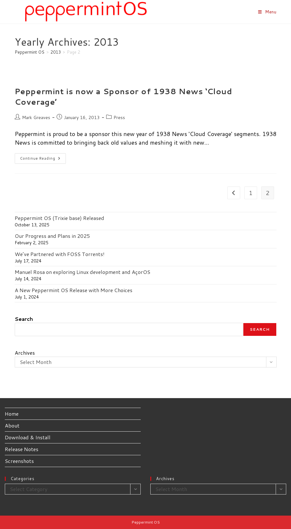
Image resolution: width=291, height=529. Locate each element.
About (12, 425)
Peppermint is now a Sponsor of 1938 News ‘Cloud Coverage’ (123, 97)
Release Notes (21, 449)
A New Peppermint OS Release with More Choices (73, 290)
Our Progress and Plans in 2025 (52, 235)
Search (24, 318)
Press (119, 117)
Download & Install (28, 437)
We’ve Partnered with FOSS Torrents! (60, 254)
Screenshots (19, 461)
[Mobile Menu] (267, 12)
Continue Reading (43, 159)
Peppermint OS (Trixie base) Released (59, 218)
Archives (25, 352)
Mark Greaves (36, 117)
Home (12, 413)
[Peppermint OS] (29, 52)
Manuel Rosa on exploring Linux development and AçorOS (82, 272)
